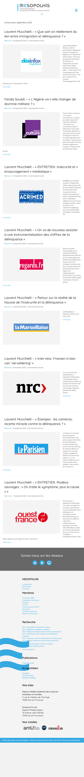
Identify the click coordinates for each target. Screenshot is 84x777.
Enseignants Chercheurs (30, 600)
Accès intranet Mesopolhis (71, 740)
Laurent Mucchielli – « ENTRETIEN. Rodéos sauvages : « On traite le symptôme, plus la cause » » (41, 487)
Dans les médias (28, 675)
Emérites (25, 602)
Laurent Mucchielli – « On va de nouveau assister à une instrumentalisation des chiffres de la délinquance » (41, 234)
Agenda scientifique (29, 678)
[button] (34, 562)
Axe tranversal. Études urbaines (33, 646)
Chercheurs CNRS (28, 598)
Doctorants (26, 609)
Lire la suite (6, 87)
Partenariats (26, 586)
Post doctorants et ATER (30, 607)
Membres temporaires (30, 613)
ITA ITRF (25, 605)
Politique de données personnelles (41, 740)
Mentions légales (22, 740)
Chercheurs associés (29, 611)
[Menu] (76, 10)
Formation (25, 589)
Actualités (25, 673)
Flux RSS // (58, 740)
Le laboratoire (27, 584)
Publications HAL (28, 663)
